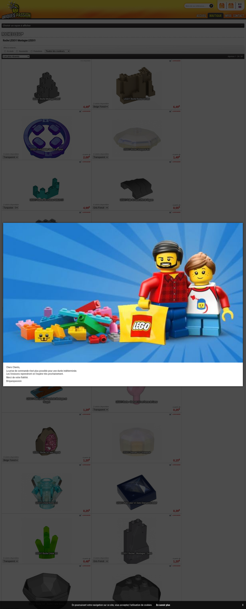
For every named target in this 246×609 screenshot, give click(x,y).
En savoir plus (163, 605)
